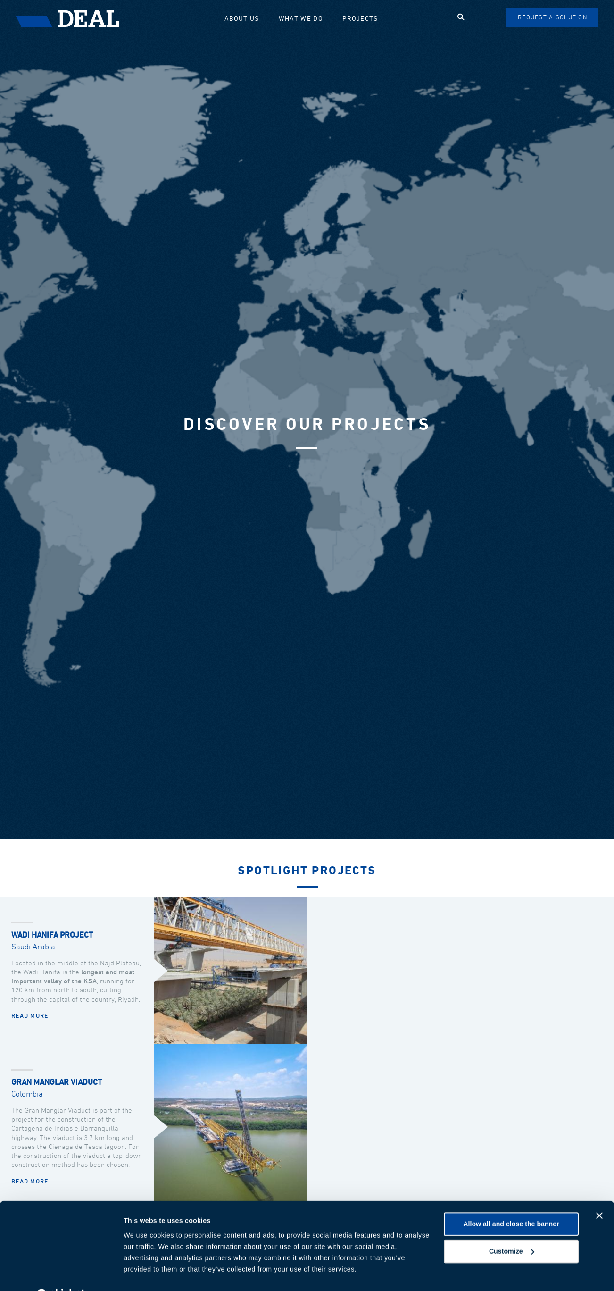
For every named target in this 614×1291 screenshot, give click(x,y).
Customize (511, 1228)
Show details (144, 1272)
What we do (307, 19)
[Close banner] (599, 1193)
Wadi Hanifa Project (52, 935)
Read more (30, 1016)
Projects (362, 19)
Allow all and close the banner (511, 1201)
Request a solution (553, 18)
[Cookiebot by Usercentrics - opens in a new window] (61, 1273)
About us (251, 19)
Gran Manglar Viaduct (56, 1083)
